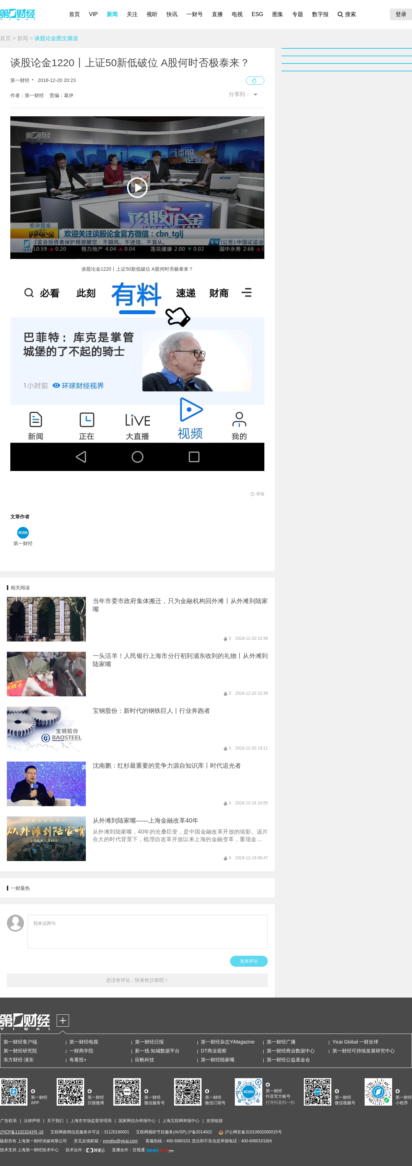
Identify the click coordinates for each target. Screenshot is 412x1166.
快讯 (172, 14)
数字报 (320, 14)
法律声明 (32, 1120)
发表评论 (249, 961)
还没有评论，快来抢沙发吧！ (137, 980)
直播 (217, 14)
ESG (257, 14)
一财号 (194, 14)
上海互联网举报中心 (180, 1120)
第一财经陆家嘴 (217, 1059)
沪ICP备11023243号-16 (22, 1132)
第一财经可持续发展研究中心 (363, 1050)
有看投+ (78, 1059)
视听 (152, 14)
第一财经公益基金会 (288, 1059)
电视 (237, 14)
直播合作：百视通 (128, 1149)
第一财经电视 (83, 1042)
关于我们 (55, 1120)
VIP (93, 14)
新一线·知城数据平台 (157, 1050)
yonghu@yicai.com (120, 1141)
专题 (297, 14)
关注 (132, 14)
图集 (277, 14)
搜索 (350, 14)
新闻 (112, 14)
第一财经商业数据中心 (291, 1050)
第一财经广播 (281, 1042)
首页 (74, 14)
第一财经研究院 (20, 1050)
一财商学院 (81, 1050)
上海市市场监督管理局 (91, 1120)
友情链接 (214, 1120)
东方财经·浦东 (18, 1059)
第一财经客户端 (20, 1042)
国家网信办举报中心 (137, 1120)
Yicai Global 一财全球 (355, 1042)
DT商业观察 (214, 1050)
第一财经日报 (149, 1042)
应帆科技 (144, 1059)
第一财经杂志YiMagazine (228, 1042)
